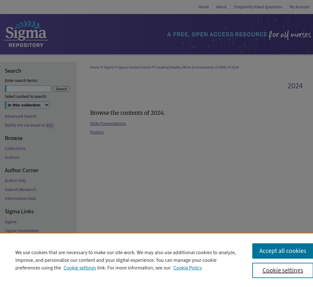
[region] (156, 260)
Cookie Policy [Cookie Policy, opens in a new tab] (187, 267)
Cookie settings (80, 267)
